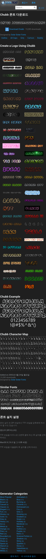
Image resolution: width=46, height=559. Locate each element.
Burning (21, 502)
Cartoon (30, 38)
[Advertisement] (23, 470)
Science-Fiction (24, 536)
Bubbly (40, 38)
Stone (20, 546)
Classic (4, 507)
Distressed (23, 507)
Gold (3, 517)
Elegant (5, 509)
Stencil (4, 546)
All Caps (13, 38)
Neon (20, 526)
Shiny (20, 541)
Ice (2, 524)
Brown (4, 502)
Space (4, 543)
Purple (21, 531)
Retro (20, 534)
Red (3, 534)
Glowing (22, 514)
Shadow (22, 538)
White (3, 551)
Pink (3, 531)
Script (4, 538)
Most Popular (6, 497)
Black (4, 499)
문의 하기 (14, 556)
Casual (4, 504)
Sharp (4, 541)
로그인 (41, 8)
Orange (5, 529)
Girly (22, 38)
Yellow (21, 551)
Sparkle (21, 543)
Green (21, 519)
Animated (22, 497)
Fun (3, 512)
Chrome (22, 504)
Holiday (21, 521)
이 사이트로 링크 (28, 556)
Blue (20, 499)
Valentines (22, 548)
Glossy (4, 514)
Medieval (22, 524)
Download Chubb (14, 29)
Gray (3, 519)
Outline (4, 38)
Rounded (5, 536)
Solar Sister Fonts (18, 35)
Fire (19, 509)
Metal (3, 526)
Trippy (4, 548)
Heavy (4, 521)
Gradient (21, 517)
